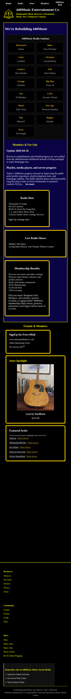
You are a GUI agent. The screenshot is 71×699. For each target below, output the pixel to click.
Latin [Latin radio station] (49, 93)
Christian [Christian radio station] (49, 57)
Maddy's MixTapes (17, 244)
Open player (22, 438)
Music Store (8, 644)
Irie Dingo (14, 447)
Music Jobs (8, 648)
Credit (6, 618)
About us (7, 576)
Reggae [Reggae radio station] (49, 118)
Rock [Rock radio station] (21, 130)
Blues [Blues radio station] (49, 45)
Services (7, 584)
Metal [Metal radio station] (21, 106)
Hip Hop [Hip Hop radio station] (50, 81)
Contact (7, 610)
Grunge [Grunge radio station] (21, 81)
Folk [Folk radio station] (50, 69)
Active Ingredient (17, 456)
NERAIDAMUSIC (17, 442)
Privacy (7, 588)
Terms (6, 592)
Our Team (8, 580)
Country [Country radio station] (21, 69)
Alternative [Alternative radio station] (21, 45)
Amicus (12, 438)
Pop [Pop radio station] (21, 118)
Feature (7, 614)
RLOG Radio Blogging (13, 656)
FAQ (5, 622)
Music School (9, 652)
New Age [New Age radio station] (50, 106)
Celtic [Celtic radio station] (21, 57)
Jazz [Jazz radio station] (21, 93)
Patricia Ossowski (17, 451)
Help (5, 640)
